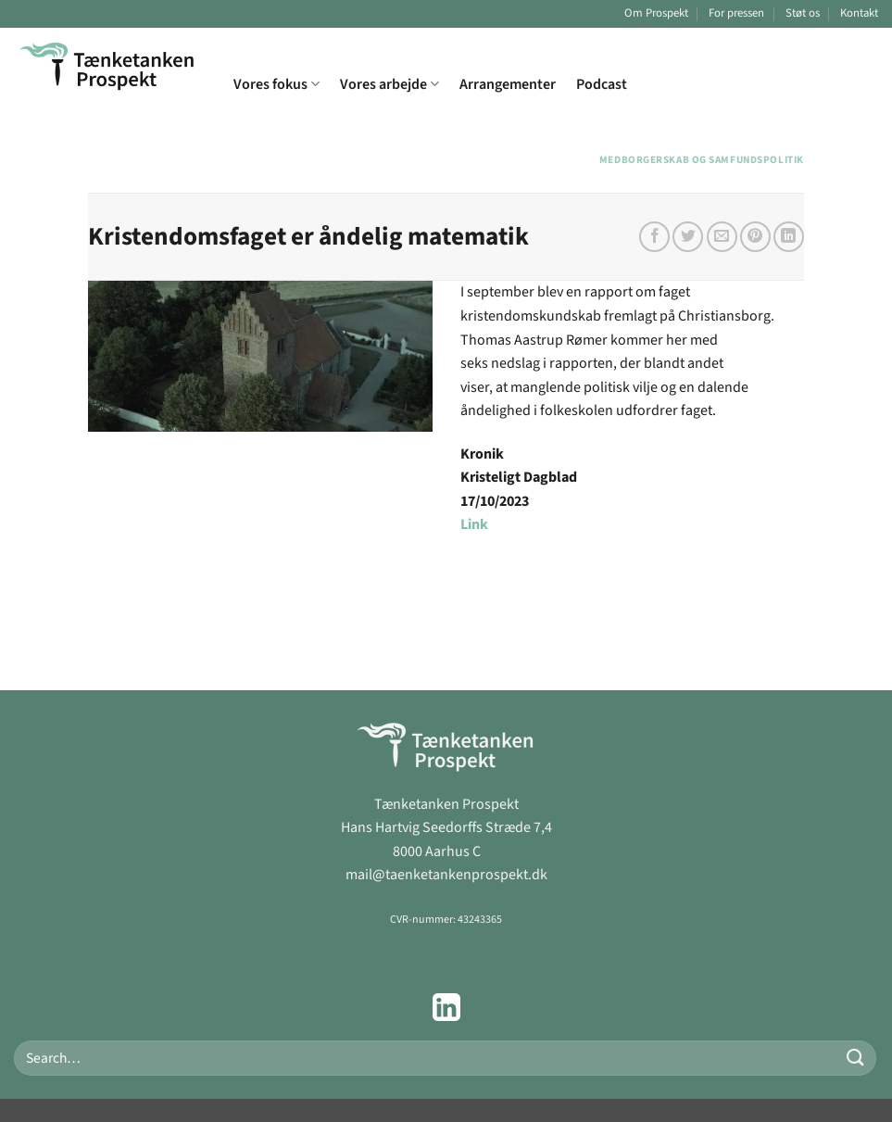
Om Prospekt (656, 13)
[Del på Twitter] (687, 236)
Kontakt (859, 13)
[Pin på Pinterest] (755, 236)
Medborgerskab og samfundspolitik (701, 160)
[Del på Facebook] (654, 236)
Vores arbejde (389, 84)
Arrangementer (507, 84)
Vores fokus (276, 84)
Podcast (601, 84)
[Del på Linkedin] (788, 236)
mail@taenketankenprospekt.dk (446, 874)
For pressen (736, 13)
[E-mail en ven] (722, 236)
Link (474, 524)
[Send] (855, 1058)
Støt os (802, 13)
